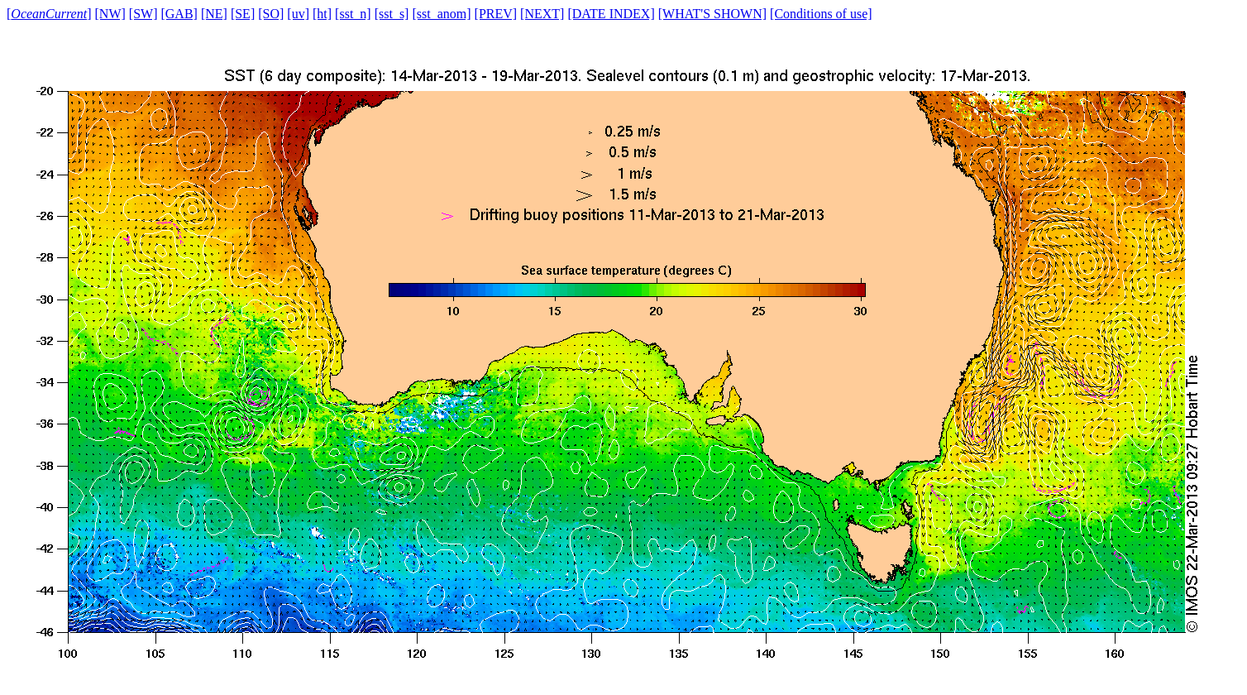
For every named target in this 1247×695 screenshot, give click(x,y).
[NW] (110, 14)
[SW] (143, 14)
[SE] (243, 14)
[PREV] (496, 14)
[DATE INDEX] (610, 14)
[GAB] (178, 14)
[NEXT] (542, 14)
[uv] (298, 14)
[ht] (322, 14)
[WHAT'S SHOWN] (712, 14)
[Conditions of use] (821, 14)
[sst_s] (392, 14)
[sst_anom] (441, 14)
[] (49, 14)
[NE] (214, 14)
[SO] (271, 14)
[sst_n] (353, 14)
